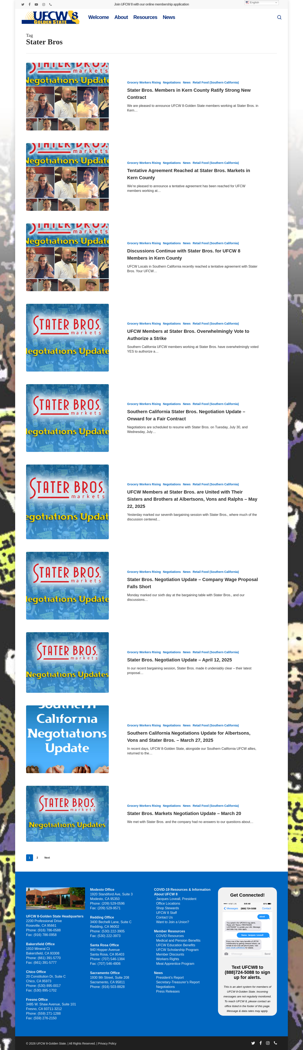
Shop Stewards (167, 908)
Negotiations (172, 82)
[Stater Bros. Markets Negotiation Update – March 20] (67, 829)
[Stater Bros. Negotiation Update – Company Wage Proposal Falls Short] (67, 601)
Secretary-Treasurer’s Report (178, 982)
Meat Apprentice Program (175, 963)
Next (47, 857)
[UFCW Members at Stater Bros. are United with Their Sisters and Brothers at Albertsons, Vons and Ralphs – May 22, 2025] (67, 516)
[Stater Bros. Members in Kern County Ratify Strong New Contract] (67, 96)
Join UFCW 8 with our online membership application (151, 4)
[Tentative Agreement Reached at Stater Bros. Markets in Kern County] (67, 177)
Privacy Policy (107, 1043)
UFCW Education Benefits (175, 945)
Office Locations (168, 903)
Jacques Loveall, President (176, 899)
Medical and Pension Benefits (178, 940)
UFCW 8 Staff (166, 913)
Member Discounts (170, 954)
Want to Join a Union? (172, 922)
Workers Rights (167, 959)
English (252, 2)
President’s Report (170, 977)
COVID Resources (170, 936)
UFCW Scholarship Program (177, 950)
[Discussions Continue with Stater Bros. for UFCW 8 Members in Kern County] (67, 272)
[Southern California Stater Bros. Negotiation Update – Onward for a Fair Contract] (67, 433)
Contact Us (164, 917)
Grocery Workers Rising (144, 82)
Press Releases (168, 991)
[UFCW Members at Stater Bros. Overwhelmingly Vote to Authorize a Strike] (67, 352)
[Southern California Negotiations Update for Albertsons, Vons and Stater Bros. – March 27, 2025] (67, 754)
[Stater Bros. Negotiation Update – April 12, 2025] (67, 677)
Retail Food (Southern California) (216, 82)
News (187, 82)
